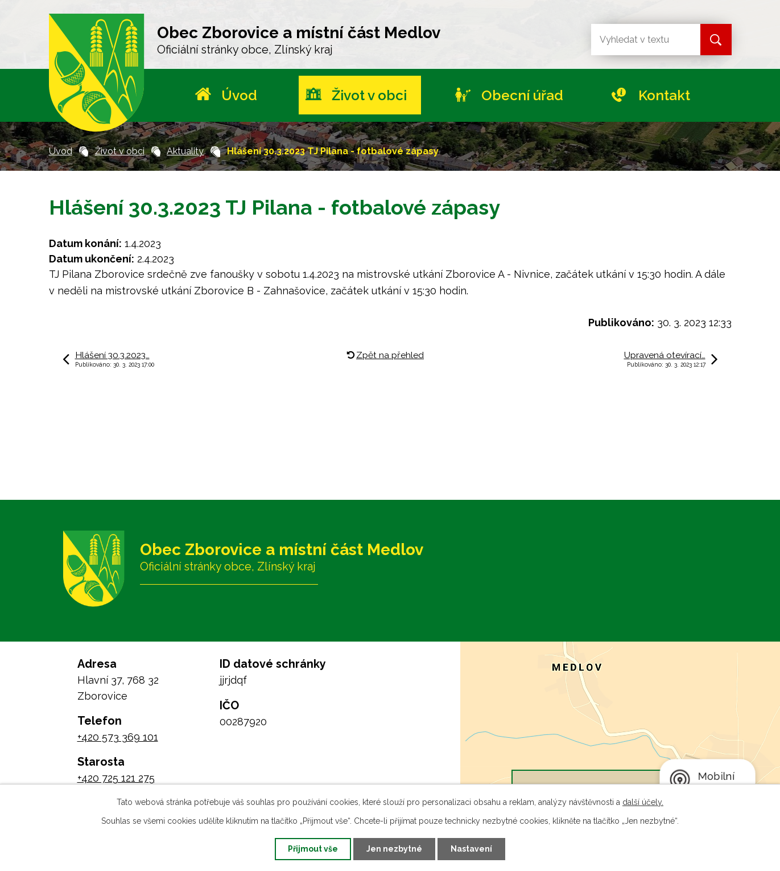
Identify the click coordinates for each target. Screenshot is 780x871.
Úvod (239, 95)
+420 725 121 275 (116, 778)
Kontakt (664, 95)
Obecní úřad (522, 95)
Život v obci (369, 95)
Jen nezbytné (394, 848)
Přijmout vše (313, 848)
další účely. (642, 802)
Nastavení (471, 848)
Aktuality (185, 151)
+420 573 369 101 (117, 737)
